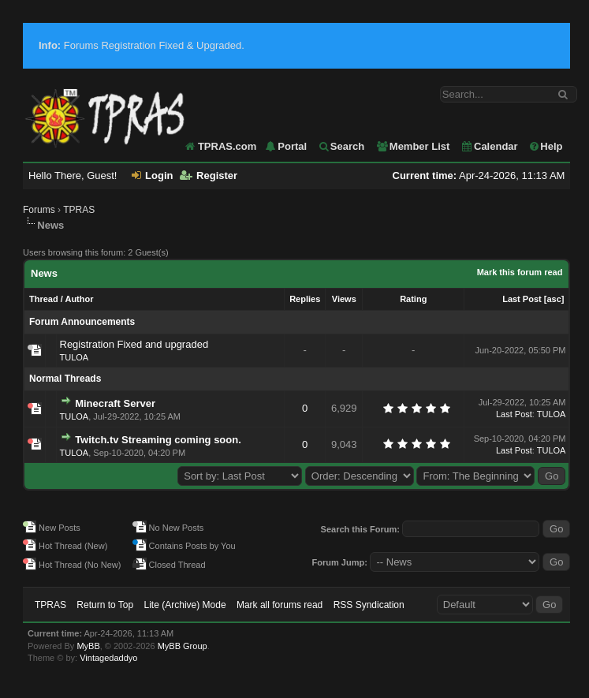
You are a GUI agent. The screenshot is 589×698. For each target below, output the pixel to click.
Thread (43, 299)
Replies (304, 299)
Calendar (489, 146)
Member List (412, 146)
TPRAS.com (227, 146)
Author (79, 299)
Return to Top (104, 604)
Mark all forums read (279, 604)
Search (341, 146)
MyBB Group (182, 646)
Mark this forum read (520, 272)
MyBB (87, 646)
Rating (413, 299)
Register (208, 175)
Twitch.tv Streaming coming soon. (158, 440)
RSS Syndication (369, 604)
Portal (285, 146)
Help (545, 146)
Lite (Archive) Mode (185, 604)
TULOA (74, 357)
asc (553, 299)
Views (344, 299)
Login (152, 175)
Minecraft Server (115, 403)
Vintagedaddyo (108, 658)
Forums (39, 209)
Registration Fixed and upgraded (134, 344)
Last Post (522, 299)
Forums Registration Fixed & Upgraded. (141, 45)
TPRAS (79, 209)
